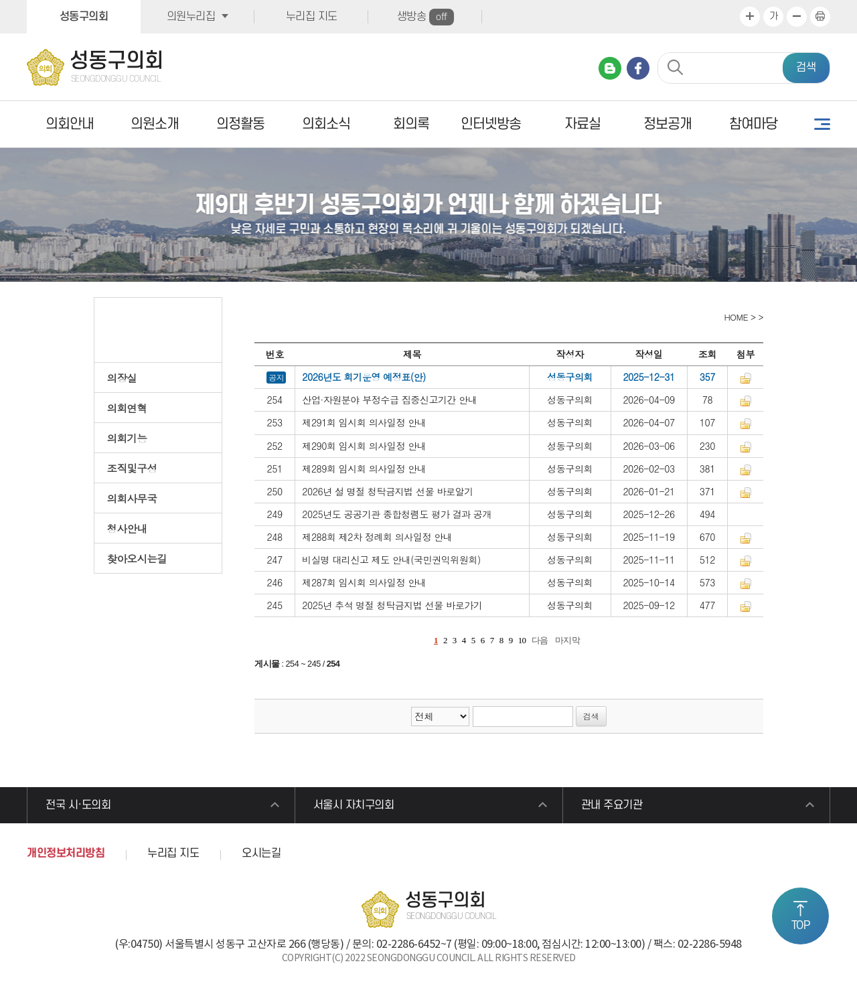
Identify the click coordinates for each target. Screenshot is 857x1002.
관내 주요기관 (612, 805)
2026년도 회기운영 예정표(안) (364, 377)
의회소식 (326, 124)
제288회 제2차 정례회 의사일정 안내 (377, 537)
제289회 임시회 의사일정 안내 (364, 468)
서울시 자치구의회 (353, 805)
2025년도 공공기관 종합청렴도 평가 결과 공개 (396, 514)
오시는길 (261, 853)
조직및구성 (132, 468)
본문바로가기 (0, 0)
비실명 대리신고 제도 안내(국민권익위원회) (391, 559)
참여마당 (753, 124)
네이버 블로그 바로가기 (610, 68)
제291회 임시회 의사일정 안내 (364, 422)
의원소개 (155, 124)
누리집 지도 (311, 17)
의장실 (122, 377)
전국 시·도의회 (78, 805)
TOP (800, 926)
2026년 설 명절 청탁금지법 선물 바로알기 (387, 491)
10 (522, 640)
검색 (806, 68)
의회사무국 (132, 498)
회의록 (411, 124)
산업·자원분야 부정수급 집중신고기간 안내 (389, 399)
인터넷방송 (491, 124)
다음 (540, 640)
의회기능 (127, 437)
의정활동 (240, 124)
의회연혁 (127, 407)
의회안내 (70, 124)
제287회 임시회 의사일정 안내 (364, 582)
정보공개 (667, 124)
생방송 (425, 17)
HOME (735, 317)
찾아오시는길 (137, 558)
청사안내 (127, 528)
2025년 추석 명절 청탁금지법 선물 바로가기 (392, 605)
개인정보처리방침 (65, 853)
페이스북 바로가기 (638, 68)
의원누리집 (191, 17)
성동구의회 (84, 17)
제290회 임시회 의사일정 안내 (364, 445)
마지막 (567, 640)
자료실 (582, 124)
